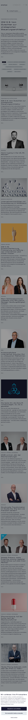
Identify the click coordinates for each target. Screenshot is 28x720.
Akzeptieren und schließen (14, 708)
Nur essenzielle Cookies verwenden (14, 713)
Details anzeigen (14, 717)
